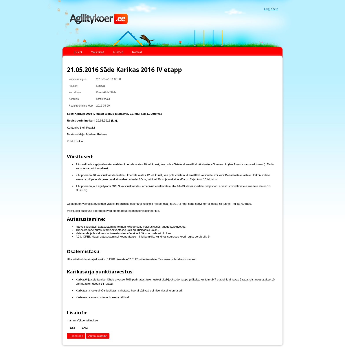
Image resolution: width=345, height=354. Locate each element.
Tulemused (76, 335)
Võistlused (97, 52)
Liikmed (118, 52)
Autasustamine (97, 335)
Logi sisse (271, 9)
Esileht (77, 52)
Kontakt (137, 52)
